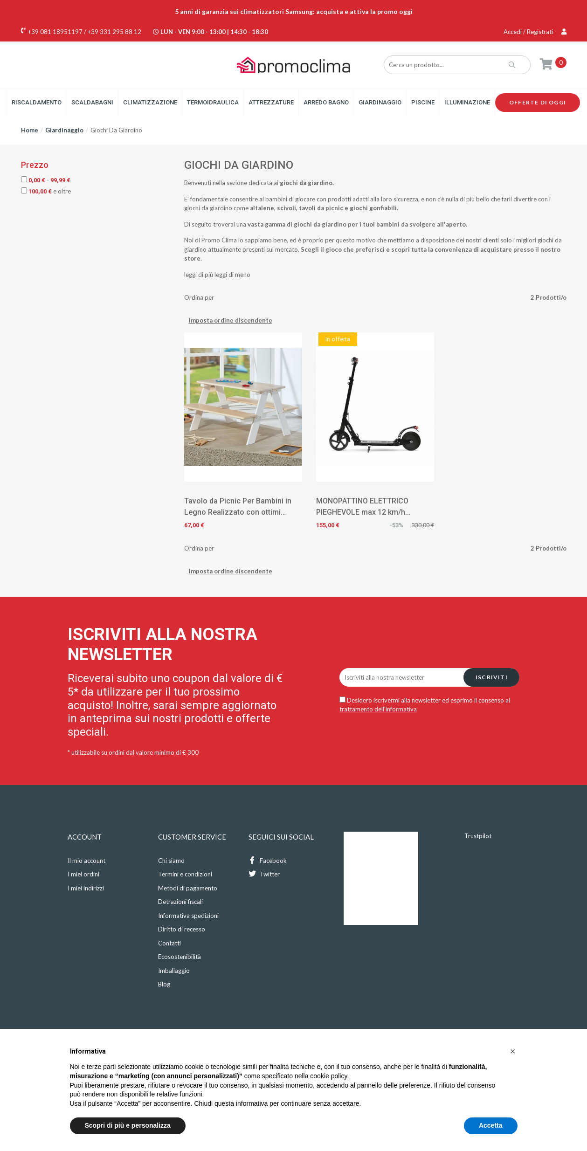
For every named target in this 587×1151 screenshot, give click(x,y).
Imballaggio (174, 970)
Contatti (169, 943)
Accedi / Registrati (535, 31)
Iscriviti (492, 677)
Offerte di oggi (537, 102)
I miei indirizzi (86, 888)
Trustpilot (477, 836)
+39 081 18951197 (55, 31)
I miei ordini (83, 874)
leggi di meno (232, 274)
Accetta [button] (491, 1125)
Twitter (264, 874)
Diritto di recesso (181, 929)
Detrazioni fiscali (180, 901)
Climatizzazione (150, 102)
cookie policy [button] (328, 1076)
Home (29, 130)
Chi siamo (171, 860)
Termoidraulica (213, 102)
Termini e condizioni (185, 874)
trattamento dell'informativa (378, 709)
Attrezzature (271, 102)
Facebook (268, 860)
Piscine (423, 102)
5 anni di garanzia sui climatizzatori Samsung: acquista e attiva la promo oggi (294, 11)
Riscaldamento (37, 102)
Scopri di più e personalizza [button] (128, 1125)
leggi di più (198, 274)
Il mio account (86, 860)
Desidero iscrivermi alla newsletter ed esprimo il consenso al (424, 704)
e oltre (46, 191)
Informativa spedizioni (188, 915)
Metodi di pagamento (187, 888)
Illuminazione (467, 102)
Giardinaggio (380, 102)
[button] (512, 1051)
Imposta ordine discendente (230, 320)
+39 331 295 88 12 (114, 31)
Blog (164, 984)
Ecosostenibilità (179, 956)
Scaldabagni (92, 102)
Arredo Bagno (326, 102)
